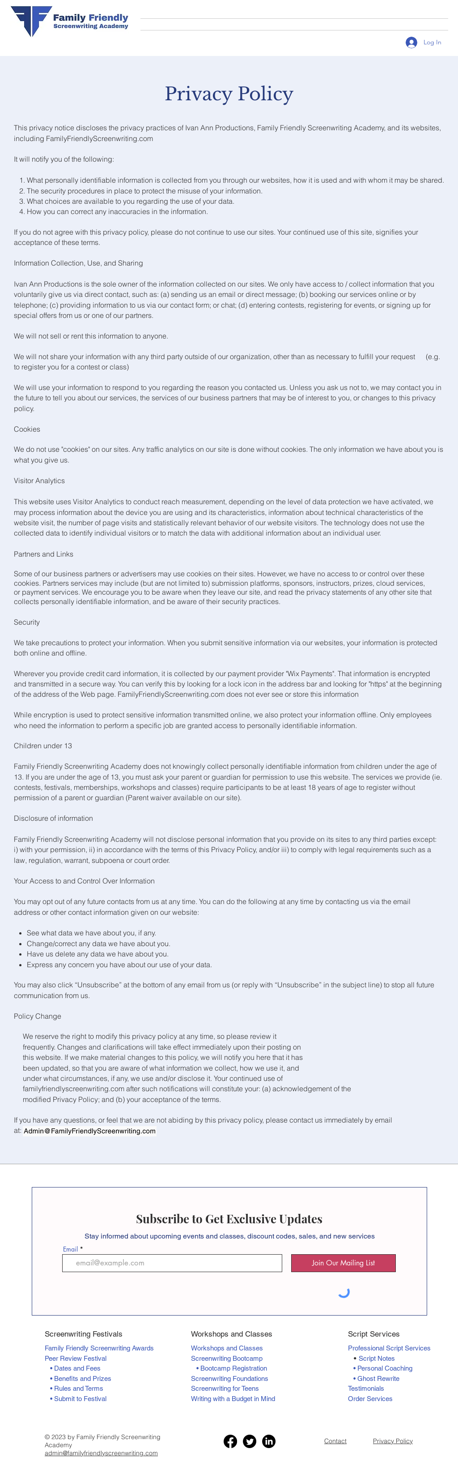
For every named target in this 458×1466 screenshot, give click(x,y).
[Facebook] (230, 1441)
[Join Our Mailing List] (343, 1263)
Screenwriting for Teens (225, 1388)
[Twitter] (249, 1441)
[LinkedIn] (269, 1441)
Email (70, 1249)
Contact (335, 1441)
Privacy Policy (393, 1441)
